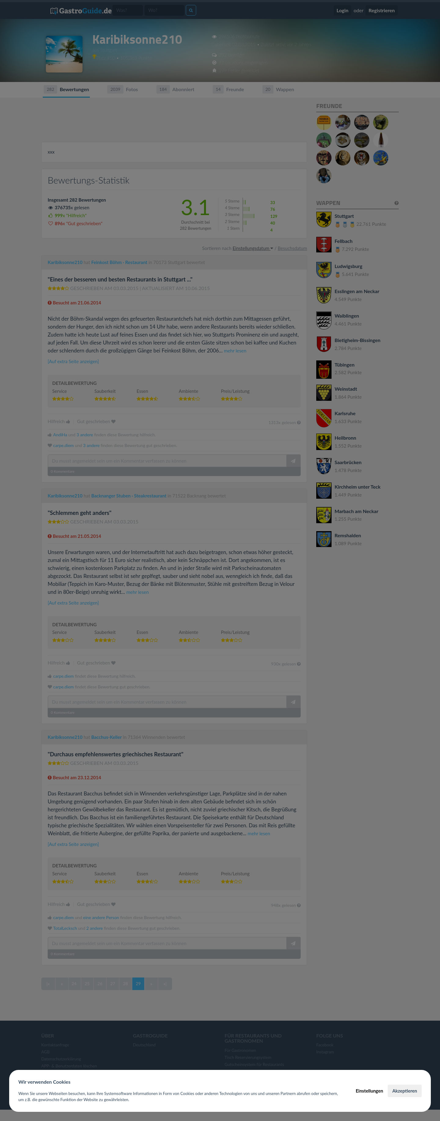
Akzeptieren (404, 1090)
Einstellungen (369, 1090)
